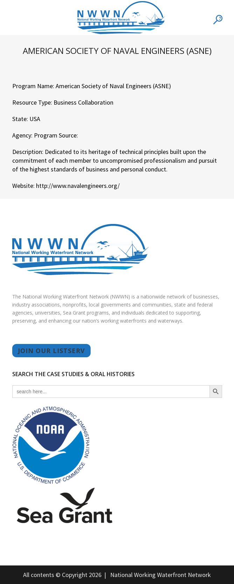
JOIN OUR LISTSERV (51, 350)
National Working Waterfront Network (160, 575)
